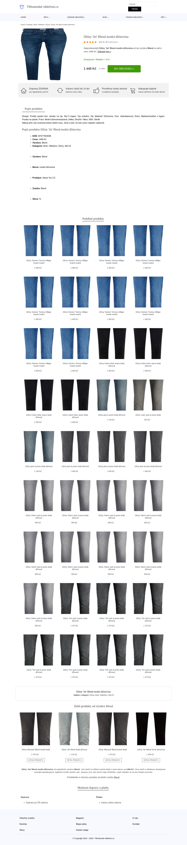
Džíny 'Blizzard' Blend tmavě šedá (36, 750)
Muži (105, 17)
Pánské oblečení (134, 17)
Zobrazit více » (104, 51)
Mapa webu (81, 824)
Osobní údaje (82, 830)
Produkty (29, 25)
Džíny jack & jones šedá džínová (111, 415)
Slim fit (111, 695)
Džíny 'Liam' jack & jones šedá (148, 415)
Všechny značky (27, 818)
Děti (163, 17)
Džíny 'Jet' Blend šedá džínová (74, 750)
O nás (135, 818)
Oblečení (41, 25)
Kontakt (135, 824)
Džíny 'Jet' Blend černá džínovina (151, 750)
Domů (23, 17)
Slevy (22, 830)
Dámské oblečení (75, 17)
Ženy (46, 17)
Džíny (48, 25)
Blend (150, 48)
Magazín (80, 818)
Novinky (23, 824)
